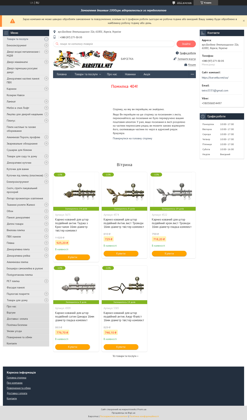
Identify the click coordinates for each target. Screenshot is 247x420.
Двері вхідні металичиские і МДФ (23, 53)
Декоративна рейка (18, 255)
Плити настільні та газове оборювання (21, 129)
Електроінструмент (18, 181)
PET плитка (13, 281)
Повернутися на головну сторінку (132, 138)
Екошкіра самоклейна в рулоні (25, 268)
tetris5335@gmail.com (215, 90)
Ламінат (11, 101)
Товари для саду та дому (22, 156)
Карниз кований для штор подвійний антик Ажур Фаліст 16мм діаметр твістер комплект (124, 316)
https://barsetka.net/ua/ (215, 77)
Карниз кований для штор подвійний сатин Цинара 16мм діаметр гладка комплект (74, 316)
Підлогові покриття (18, 294)
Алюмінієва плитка (17, 262)
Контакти (12, 343)
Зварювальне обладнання (22, 143)
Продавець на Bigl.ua (123, 412)
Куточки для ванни (18, 169)
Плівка (10, 243)
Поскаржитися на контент (114, 416)
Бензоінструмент (16, 45)
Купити (72, 257)
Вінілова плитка (16, 230)
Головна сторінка (16, 377)
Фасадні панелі (16, 287)
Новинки (130, 74)
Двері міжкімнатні (17, 62)
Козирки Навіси (16, 95)
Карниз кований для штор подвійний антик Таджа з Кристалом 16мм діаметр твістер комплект (72, 225)
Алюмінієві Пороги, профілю (23, 137)
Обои (10, 211)
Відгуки (11, 312)
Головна (62, 74)
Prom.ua (141, 409)
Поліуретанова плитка (20, 274)
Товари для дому (17, 300)
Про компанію (15, 383)
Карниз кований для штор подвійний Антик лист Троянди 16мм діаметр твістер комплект (124, 223)
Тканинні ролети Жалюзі (21, 204)
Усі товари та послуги (124, 356)
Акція (147, 74)
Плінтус (11, 120)
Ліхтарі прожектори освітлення (25, 198)
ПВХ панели (14, 236)
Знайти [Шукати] (186, 43)
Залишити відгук (187, 59)
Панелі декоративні (18, 217)
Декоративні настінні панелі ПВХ (23, 80)
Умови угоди (14, 331)
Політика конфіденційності (144, 416)
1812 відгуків (184, 2)
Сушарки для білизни (19, 150)
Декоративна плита (18, 249)
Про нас (11, 306)
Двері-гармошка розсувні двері (22, 70)
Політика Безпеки (17, 325)
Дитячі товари (15, 224)
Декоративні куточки (19, 162)
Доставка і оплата (17, 318)
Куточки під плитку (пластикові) (25, 175)
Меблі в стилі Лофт (18, 108)
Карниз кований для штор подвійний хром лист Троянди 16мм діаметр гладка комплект (172, 223)
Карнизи (11, 88)
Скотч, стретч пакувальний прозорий (22, 190)
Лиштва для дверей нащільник (25, 114)
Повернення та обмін (19, 337)
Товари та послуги (17, 39)
